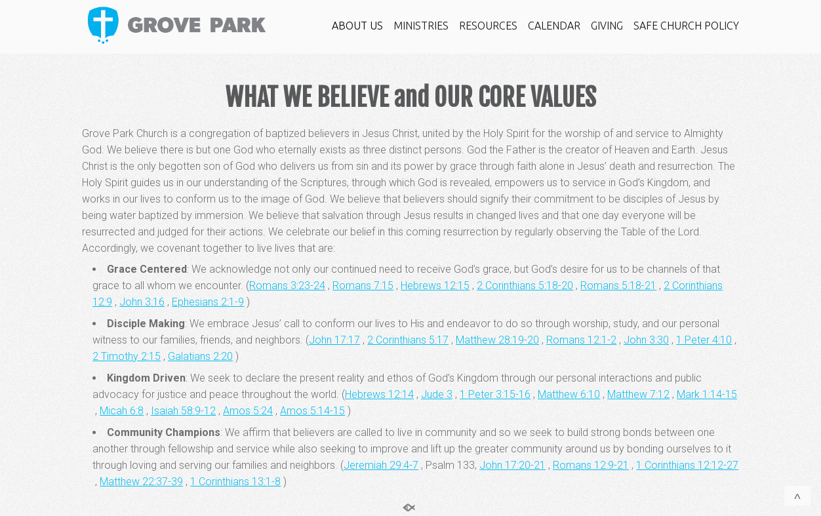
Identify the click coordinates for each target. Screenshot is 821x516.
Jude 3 (436, 394)
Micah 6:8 (122, 411)
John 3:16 (142, 302)
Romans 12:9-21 (591, 465)
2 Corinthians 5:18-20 (525, 285)
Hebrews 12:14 (379, 394)
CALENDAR (554, 25)
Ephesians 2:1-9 (208, 302)
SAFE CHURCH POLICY (686, 25)
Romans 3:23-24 (287, 285)
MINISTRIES (421, 25)
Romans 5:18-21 (618, 285)
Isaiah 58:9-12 (183, 411)
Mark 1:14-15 (707, 394)
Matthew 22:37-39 (141, 481)
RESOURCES (488, 25)
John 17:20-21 (512, 465)
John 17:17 (334, 340)
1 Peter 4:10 (704, 340)
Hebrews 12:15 (435, 285)
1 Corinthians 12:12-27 (687, 465)
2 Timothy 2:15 (126, 356)
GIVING (607, 25)
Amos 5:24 (248, 411)
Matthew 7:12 (638, 394)
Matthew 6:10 (569, 394)
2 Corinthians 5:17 (408, 340)
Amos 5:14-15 (312, 411)
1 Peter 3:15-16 (495, 394)
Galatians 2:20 (200, 356)
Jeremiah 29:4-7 (381, 465)
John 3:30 (646, 340)
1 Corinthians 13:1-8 (235, 481)
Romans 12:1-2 (581, 340)
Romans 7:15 (362, 285)
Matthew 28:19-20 (497, 340)
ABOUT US (357, 25)
